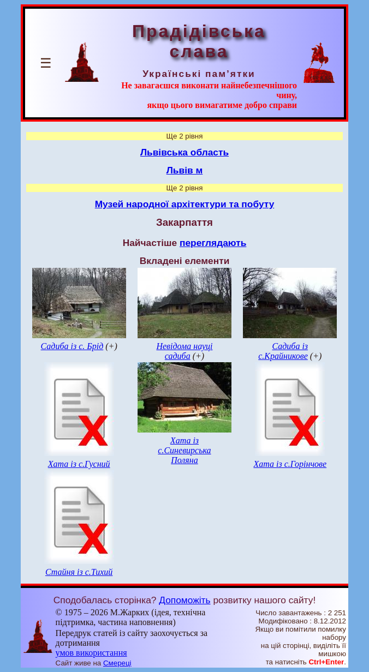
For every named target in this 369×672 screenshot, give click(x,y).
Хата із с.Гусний (79, 464)
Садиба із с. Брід (72, 346)
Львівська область (184, 152)
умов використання (91, 652)
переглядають (213, 242)
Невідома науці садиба (184, 351)
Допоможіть (184, 600)
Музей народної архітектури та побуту (185, 204)
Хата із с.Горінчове (289, 464)
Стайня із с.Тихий (78, 572)
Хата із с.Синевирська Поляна (184, 450)
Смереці (117, 663)
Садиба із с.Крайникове (283, 351)
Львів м (184, 170)
